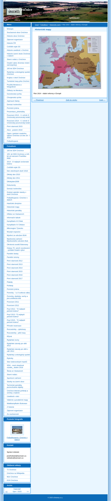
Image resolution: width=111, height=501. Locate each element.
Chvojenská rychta (14, 97)
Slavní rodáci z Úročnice (16, 59)
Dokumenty (11, 185)
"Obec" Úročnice (19, 10)
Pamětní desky (12, 254)
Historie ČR (11, 43)
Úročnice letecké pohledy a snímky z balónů (17, 392)
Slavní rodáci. (12, 374)
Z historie (10, 407)
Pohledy (10, 286)
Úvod (37, 25)
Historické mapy (55, 25)
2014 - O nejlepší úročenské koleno (18, 163)
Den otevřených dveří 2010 (17, 171)
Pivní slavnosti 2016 (14, 275)
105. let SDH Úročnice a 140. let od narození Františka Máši (18, 156)
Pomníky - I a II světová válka (18, 293)
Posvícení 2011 (13, 302)
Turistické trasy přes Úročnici (18, 81)
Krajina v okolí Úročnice (16, 78)
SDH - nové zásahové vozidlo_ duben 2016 (15, 366)
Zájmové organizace (15, 40)
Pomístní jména (13, 108)
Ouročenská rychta (14, 94)
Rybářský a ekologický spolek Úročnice (18, 73)
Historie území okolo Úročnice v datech (18, 55)
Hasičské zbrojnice (14, 203)
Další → (102, 100)
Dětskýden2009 (13, 182)
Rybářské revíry (13, 340)
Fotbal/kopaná (12, 141)
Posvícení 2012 (13, 305)
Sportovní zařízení (14, 378)
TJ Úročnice (11, 470)
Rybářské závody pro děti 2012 (17, 344)
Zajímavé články (13, 101)
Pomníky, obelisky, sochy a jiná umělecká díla (17, 297)
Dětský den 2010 (13, 174)
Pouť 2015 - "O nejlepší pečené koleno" (16, 321)
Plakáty (10, 282)
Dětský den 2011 (13, 178)
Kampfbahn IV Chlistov (16, 225)
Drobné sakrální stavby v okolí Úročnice (16, 193)
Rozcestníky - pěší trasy (16, 333)
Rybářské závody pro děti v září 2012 (17, 350)
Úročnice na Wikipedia (15, 473)
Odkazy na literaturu (15, 90)
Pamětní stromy (13, 257)
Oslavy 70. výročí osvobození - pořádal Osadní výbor (18, 249)
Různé (9, 336)
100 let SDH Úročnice (15, 68)
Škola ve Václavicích (15, 371)
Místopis (10, 29)
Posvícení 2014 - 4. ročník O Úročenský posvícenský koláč (18, 122)
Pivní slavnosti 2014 (14, 268)
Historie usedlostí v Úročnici (18, 50)
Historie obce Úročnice (16, 36)
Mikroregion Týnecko (15, 228)
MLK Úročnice (12, 477)
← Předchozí (39, 100)
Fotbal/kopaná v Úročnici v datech (17, 199)
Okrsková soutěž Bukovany (17, 244)
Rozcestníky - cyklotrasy (16, 329)
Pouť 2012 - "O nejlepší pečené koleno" (16, 310)
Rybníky (10, 358)
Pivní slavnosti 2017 (14, 278)
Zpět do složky (71, 100)
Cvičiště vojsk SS (13, 47)
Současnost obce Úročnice (17, 32)
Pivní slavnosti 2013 (14, 264)
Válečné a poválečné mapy (17, 400)
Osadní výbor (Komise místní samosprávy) (18, 64)
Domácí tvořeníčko (14, 105)
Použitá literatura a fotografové (14, 86)
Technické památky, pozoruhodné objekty (15, 386)
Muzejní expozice (13, 232)
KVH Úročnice (12, 480)
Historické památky (14, 210)
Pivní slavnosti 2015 (14, 126)
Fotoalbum (44, 25)
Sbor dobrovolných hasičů (17, 362)
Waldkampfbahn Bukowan (17, 403)
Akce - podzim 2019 (14, 130)
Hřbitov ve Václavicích (15, 214)
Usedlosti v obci (13, 396)
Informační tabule (13, 218)
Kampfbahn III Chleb (15, 221)
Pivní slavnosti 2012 (14, 261)
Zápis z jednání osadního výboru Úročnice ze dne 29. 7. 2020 (18, 135)
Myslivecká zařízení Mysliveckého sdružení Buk (17, 240)
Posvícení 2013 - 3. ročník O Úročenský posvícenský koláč (18, 116)
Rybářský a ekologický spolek (18, 355)
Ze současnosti (13, 414)
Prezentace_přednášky (16, 112)
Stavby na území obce (15, 382)
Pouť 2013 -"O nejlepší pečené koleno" (16, 316)
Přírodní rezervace (14, 326)
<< (6, 491)
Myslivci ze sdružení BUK (17, 235)
